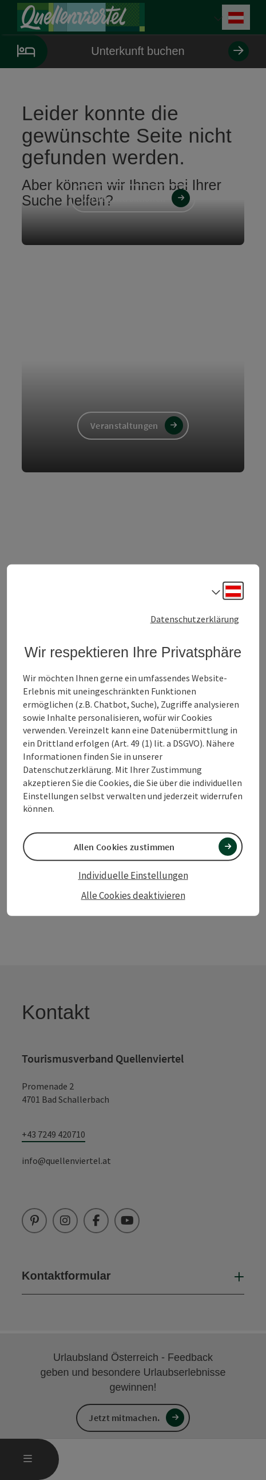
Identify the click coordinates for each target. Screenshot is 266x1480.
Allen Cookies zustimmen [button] (124, 847)
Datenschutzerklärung (194, 619)
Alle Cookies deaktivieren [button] (133, 894)
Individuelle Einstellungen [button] (133, 874)
